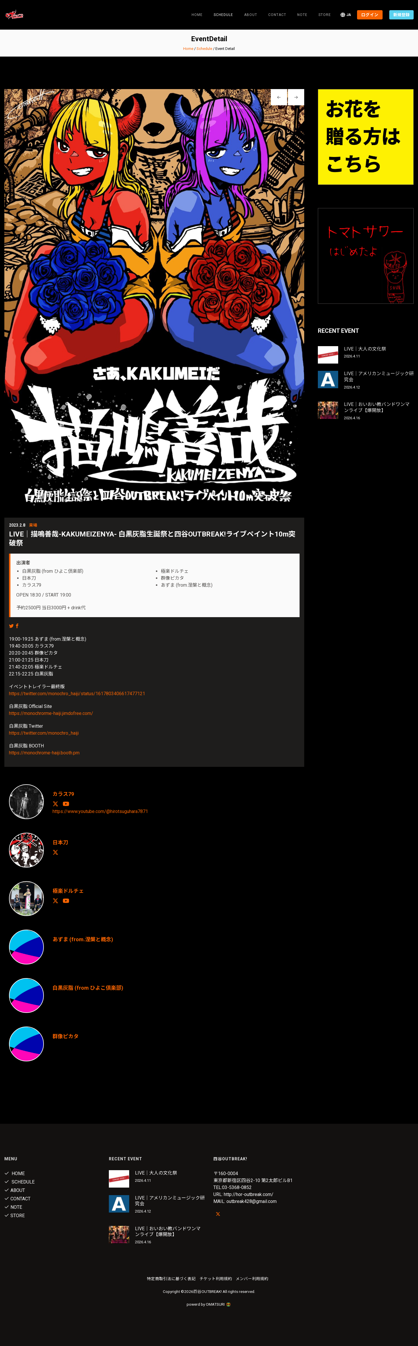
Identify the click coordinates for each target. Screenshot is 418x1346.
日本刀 (60, 842)
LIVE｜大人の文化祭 (365, 349)
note (302, 15)
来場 (33, 525)
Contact (277, 15)
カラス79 (63, 794)
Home (197, 15)
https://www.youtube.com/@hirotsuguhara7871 (100, 811)
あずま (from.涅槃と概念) (83, 939)
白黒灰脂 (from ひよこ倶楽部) (88, 988)
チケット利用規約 (215, 1278)
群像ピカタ (66, 1036)
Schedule (204, 48)
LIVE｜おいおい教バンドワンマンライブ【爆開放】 (377, 407)
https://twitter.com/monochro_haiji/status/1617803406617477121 (77, 693)
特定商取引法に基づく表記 (171, 1278)
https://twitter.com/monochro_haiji (44, 733)
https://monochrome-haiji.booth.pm (44, 753)
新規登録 (401, 14)
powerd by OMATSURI (209, 1304)
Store (324, 15)
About (250, 15)
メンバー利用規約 (252, 1278)
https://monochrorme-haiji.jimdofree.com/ (51, 713)
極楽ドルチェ (68, 891)
